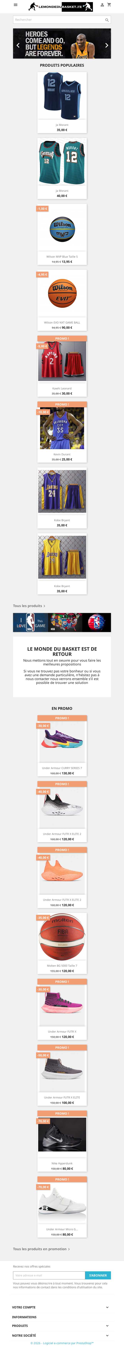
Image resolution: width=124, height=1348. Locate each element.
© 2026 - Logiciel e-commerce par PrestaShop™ (62, 1343)
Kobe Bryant (62, 520)
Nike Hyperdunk (62, 1163)
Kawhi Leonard (62, 388)
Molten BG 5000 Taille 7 (62, 965)
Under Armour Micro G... (62, 1229)
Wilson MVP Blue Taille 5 (62, 256)
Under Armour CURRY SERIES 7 (62, 768)
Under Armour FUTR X (62, 1031)
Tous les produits (30, 606)
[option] (62, 43)
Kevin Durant (62, 454)
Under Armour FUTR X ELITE (62, 1097)
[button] (20, 43)
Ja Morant (62, 125)
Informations (24, 1317)
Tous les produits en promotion (42, 1249)
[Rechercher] (62, 20)
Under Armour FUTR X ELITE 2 (62, 834)
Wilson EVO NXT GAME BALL (62, 322)
